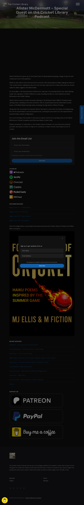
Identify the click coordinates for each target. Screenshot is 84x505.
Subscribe (42, 266)
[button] (62, 238)
